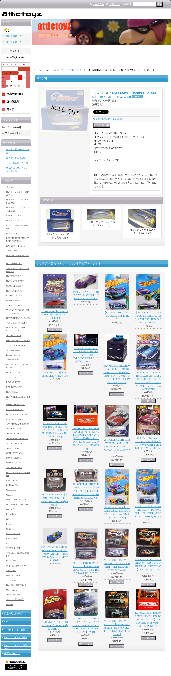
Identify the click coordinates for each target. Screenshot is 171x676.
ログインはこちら (15, 41)
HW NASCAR (12, 392)
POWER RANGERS (15, 300)
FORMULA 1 (12, 233)
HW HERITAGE (13, 276)
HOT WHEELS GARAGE (18, 318)
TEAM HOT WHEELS (16, 323)
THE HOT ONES (14, 305)
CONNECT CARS (14, 453)
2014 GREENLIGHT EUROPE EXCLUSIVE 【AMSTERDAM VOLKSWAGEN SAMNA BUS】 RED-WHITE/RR (85, 491)
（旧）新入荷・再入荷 (17, 163)
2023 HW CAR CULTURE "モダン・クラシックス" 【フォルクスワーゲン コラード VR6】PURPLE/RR (85, 625)
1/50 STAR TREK (14, 467)
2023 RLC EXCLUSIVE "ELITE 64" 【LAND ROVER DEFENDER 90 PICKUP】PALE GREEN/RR (117, 628)
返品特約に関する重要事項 (107, 119)
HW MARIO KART (15, 281)
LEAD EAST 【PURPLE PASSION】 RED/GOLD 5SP (54, 315)
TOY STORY (12, 377)
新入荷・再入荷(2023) (16, 158)
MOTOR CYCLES (14, 462)
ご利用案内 (98, 4)
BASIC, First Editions (16, 246)
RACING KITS (13, 382)
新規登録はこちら (15, 35)
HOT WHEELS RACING (17, 504)
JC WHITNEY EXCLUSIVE (71, 70)
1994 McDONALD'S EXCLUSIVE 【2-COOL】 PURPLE (86, 295)
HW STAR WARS (14, 291)
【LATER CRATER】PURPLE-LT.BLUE (117, 316)
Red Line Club (12, 485)
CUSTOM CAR (13, 533)
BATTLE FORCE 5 (14, 409)
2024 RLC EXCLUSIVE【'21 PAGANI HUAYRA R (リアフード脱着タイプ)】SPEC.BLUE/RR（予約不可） (86, 355)
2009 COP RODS (14, 433)
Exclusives (11, 514)
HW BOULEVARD (14, 220)
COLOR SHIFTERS (15, 419)
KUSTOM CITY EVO (16, 585)
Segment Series (13, 350)
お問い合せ (114, 4)
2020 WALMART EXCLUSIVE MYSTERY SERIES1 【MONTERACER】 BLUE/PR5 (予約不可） (54, 554)
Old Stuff (10, 509)
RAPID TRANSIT (14, 387)
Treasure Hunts (12, 359)
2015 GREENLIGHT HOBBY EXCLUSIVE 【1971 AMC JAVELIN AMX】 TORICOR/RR (117, 446)
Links (6, 621)
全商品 (9, 187)
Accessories (11, 250)
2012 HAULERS (13, 335)
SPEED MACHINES (15, 345)
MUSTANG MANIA (15, 404)
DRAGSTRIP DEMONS (17, 414)
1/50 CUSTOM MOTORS (17, 424)
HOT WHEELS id (14, 263)
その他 (9, 604)
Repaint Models (13, 355)
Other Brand (11, 590)
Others (9, 519)
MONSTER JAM (13, 458)
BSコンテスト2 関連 (15, 637)
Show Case (11, 560)
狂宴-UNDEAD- (12, 653)
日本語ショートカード (17, 565)
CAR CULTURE (13, 215)
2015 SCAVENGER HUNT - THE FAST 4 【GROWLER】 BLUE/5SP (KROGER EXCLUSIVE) (148, 513)
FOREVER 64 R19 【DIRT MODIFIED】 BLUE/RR (54, 625)
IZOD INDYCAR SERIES (18, 340)
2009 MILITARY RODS (17, 438)
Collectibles (11, 538)
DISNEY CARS (13, 372)
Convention (11, 490)
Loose (9, 524)
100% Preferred (13, 594)
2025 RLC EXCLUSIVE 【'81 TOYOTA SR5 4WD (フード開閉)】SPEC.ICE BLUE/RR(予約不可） (54, 430)
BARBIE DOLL (13, 575)
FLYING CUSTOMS (15, 295)
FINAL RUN (12, 480)
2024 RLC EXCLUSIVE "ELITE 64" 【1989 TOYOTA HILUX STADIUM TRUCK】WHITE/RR (148, 566)
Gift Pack (10, 529)
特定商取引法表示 (13, 613)
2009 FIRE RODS (14, 429)
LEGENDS (11, 543)
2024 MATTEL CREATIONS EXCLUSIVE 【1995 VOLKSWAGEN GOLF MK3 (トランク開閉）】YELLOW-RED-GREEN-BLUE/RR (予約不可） (85, 438)
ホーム (37, 70)
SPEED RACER (13, 548)
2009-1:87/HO (12, 448)
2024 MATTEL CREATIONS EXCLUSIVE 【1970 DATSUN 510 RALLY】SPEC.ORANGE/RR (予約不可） (148, 619)
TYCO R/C (11, 570)
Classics (9, 495)
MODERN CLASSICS (16, 499)
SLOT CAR (11, 580)
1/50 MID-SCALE (14, 443)
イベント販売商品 (15, 599)
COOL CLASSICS (14, 286)
